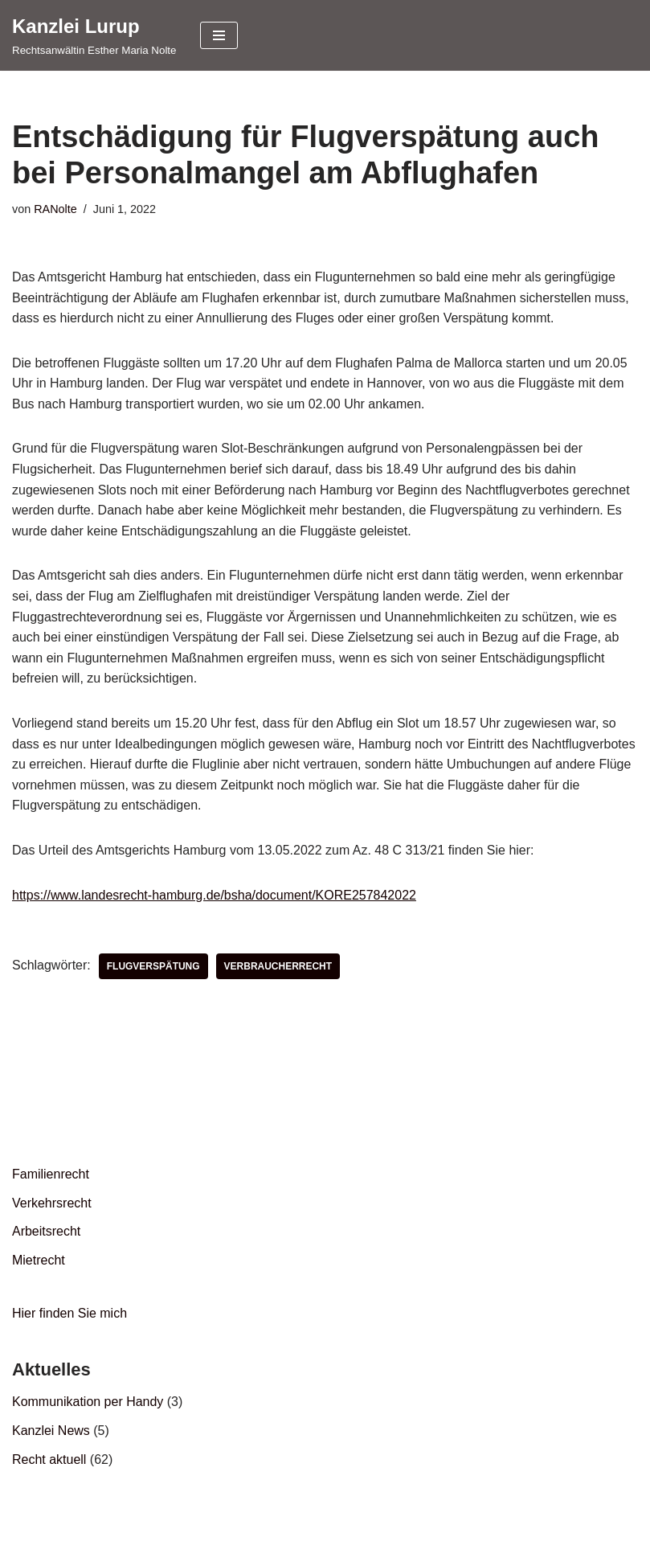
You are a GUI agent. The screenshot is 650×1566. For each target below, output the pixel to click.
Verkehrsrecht (52, 1203)
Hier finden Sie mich (69, 1313)
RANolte (55, 209)
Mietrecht (38, 1260)
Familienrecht (50, 1174)
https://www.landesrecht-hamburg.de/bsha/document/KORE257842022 (214, 895)
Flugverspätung (153, 966)
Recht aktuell (49, 1459)
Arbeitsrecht (46, 1231)
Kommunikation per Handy (88, 1401)
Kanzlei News (51, 1430)
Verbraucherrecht (278, 966)
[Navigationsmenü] (219, 35)
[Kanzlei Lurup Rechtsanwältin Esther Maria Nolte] (94, 35)
